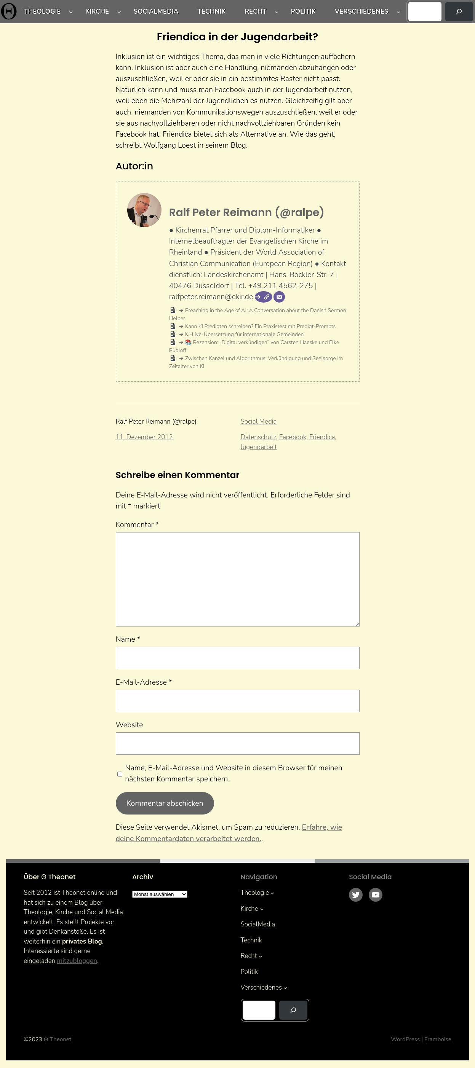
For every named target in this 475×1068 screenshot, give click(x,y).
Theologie (42, 11)
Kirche (97, 11)
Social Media (259, 421)
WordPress (405, 1039)
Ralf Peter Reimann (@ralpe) (247, 212)
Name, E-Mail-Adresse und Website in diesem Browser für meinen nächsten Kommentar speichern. (233, 773)
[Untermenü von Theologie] (71, 11)
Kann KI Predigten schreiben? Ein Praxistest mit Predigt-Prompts (260, 326)
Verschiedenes (362, 11)
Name (128, 639)
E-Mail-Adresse (144, 682)
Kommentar (137, 525)
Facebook (292, 437)
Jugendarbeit (259, 447)
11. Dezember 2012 (144, 437)
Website (129, 725)
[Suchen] (459, 11)
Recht (256, 11)
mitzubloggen (77, 960)
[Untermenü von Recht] (276, 11)
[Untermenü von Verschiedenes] (398, 11)
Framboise (437, 1039)
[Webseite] (263, 297)
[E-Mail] (279, 297)
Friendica (322, 437)
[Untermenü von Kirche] (119, 11)
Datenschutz (259, 437)
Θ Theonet (58, 1039)
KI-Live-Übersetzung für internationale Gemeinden (244, 334)
